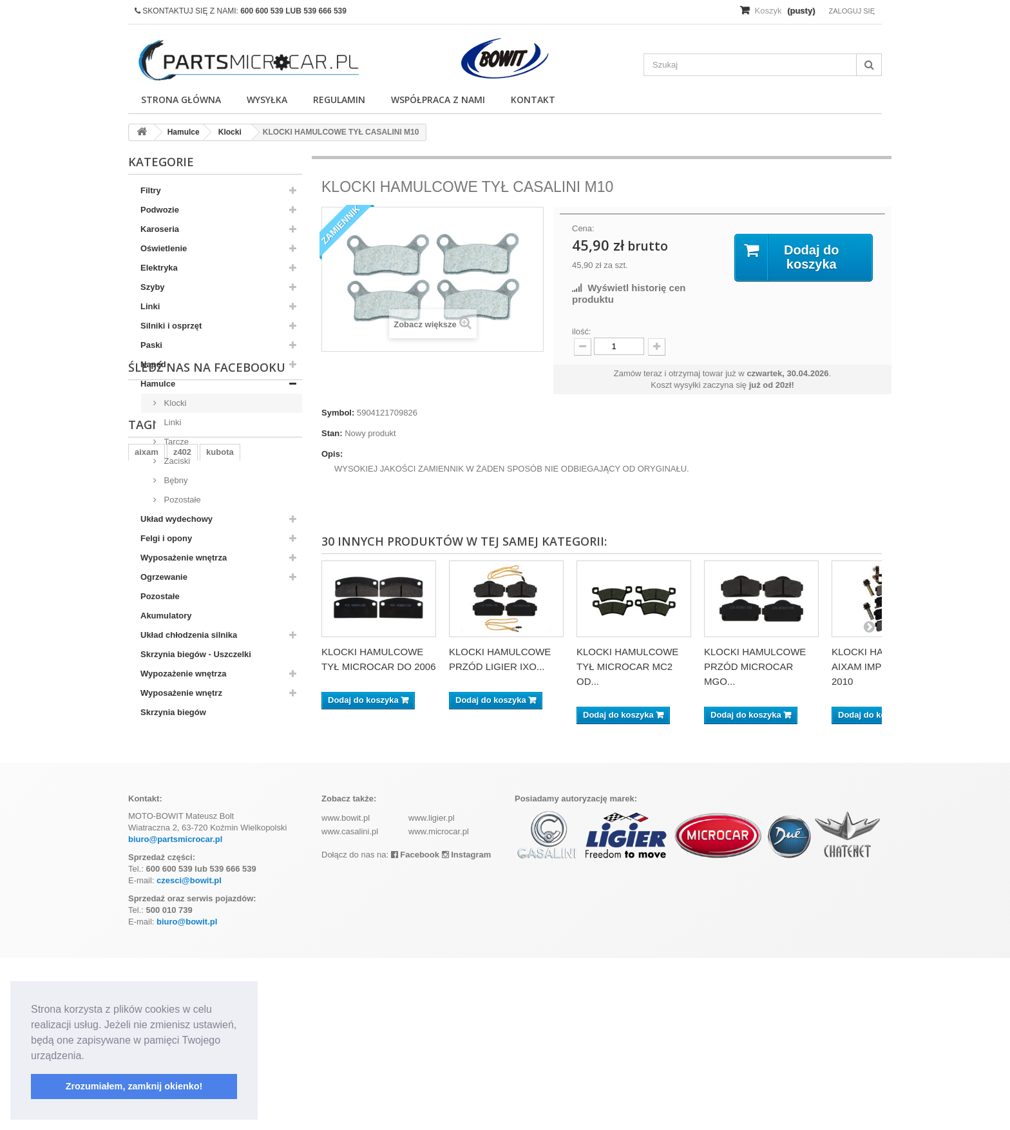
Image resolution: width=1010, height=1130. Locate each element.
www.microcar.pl (438, 1003)
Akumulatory (165, 615)
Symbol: (337, 412)
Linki (150, 306)
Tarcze (175, 441)
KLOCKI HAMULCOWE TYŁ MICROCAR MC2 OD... (627, 666)
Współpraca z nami (438, 99)
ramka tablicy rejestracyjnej (190, 852)
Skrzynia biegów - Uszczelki (195, 654)
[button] (89, 1056)
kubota (220, 833)
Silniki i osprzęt (171, 325)
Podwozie (159, 210)
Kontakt (533, 99)
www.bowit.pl (345, 990)
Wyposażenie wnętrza (183, 557)
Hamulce (157, 383)
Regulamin (339, 99)
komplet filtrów (164, 872)
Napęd (153, 364)
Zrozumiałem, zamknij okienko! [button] (134, 1086)
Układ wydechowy (176, 519)
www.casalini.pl (349, 1003)
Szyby (152, 287)
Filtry (150, 190)
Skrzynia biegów (173, 712)
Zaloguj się (851, 11)
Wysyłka (267, 99)
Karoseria (159, 229)
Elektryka (159, 268)
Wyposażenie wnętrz (181, 693)
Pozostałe (181, 499)
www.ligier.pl (431, 990)
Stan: (332, 433)
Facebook (415, 1026)
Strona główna (181, 99)
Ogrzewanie (163, 577)
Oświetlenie (163, 248)
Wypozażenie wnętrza (183, 673)
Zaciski (176, 461)
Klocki (174, 403)
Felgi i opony (166, 538)
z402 (182, 833)
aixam (146, 833)
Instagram (466, 1026)
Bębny (174, 480)
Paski (151, 345)
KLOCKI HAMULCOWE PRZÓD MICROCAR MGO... (755, 666)
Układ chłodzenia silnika (188, 635)
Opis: (332, 454)
